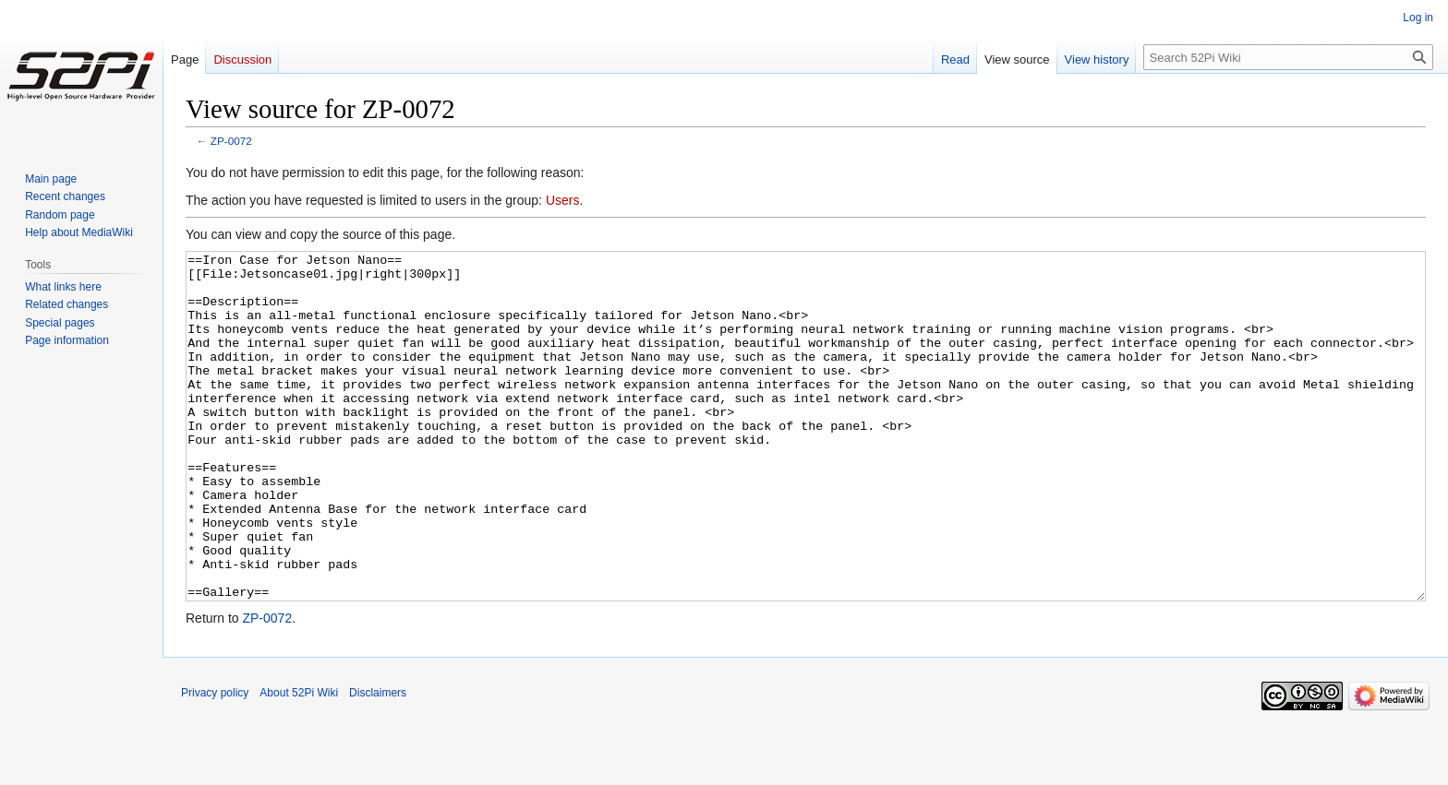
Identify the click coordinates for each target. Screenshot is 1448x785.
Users (563, 200)
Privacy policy (214, 761)
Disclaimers (377, 761)
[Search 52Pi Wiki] (1288, 57)
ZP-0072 (231, 141)
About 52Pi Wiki (298, 761)
